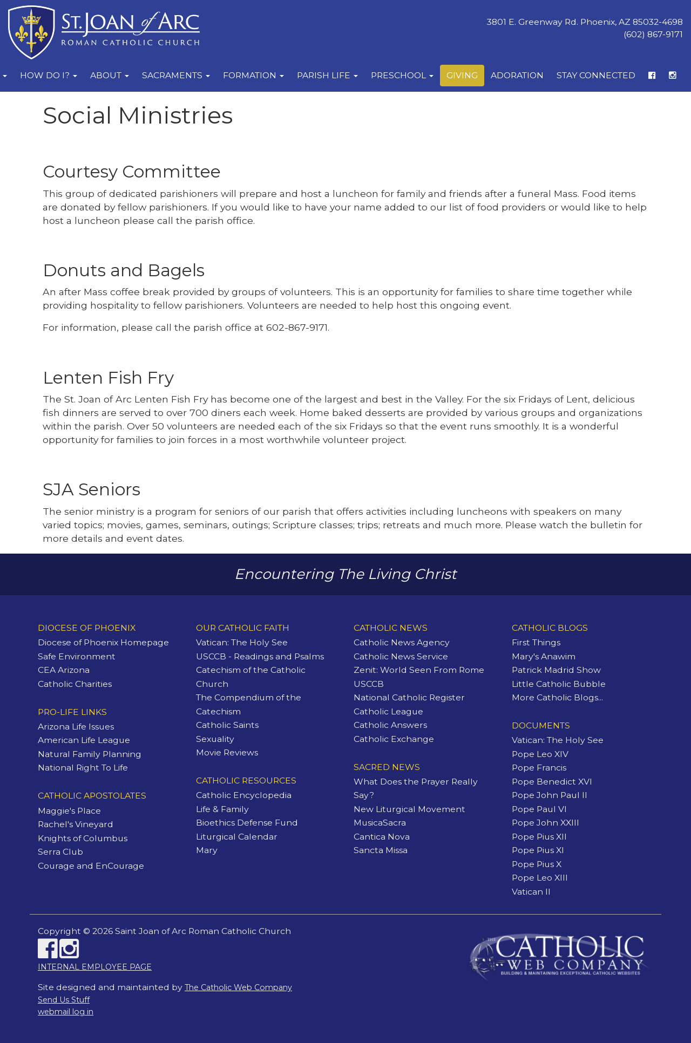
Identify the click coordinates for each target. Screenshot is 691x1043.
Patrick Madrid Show (556, 670)
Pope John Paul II (549, 795)
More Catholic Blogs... (557, 697)
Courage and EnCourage (91, 866)
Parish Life (327, 75)
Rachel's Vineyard (75, 824)
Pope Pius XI (538, 850)
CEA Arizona (64, 670)
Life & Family (222, 809)
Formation (253, 75)
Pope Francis (539, 767)
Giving (462, 75)
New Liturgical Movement (409, 809)
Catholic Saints (227, 725)
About (109, 75)
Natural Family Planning (89, 754)
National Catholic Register (409, 697)
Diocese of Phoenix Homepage (103, 642)
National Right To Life (83, 767)
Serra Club (60, 852)
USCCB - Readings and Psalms (260, 656)
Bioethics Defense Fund (247, 822)
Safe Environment (77, 656)
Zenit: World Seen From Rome (419, 670)
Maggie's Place (69, 811)
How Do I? (48, 75)
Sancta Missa (381, 850)
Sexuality (215, 739)
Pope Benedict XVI (552, 781)
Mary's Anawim (543, 656)
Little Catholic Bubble (559, 684)
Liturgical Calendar (236, 836)
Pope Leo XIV (540, 754)
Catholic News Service (401, 656)
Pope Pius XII (539, 836)
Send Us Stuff (64, 1000)
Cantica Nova (382, 836)
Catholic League (388, 711)
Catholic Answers (390, 725)
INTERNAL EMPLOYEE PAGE (95, 967)
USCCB (369, 684)
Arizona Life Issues (76, 726)
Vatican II (531, 892)
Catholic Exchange (394, 739)
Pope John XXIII (545, 822)
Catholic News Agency (402, 642)
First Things (536, 642)
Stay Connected (596, 75)
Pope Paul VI (539, 809)
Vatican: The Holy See (242, 642)
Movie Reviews (227, 752)
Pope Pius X (536, 864)
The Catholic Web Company (238, 987)
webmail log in (65, 1012)
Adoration (517, 75)
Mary (207, 850)
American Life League (84, 740)
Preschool (402, 75)
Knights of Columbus (82, 838)
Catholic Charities (75, 684)
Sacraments (176, 75)
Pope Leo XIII (540, 877)
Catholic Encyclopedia (244, 795)
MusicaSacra (380, 822)
